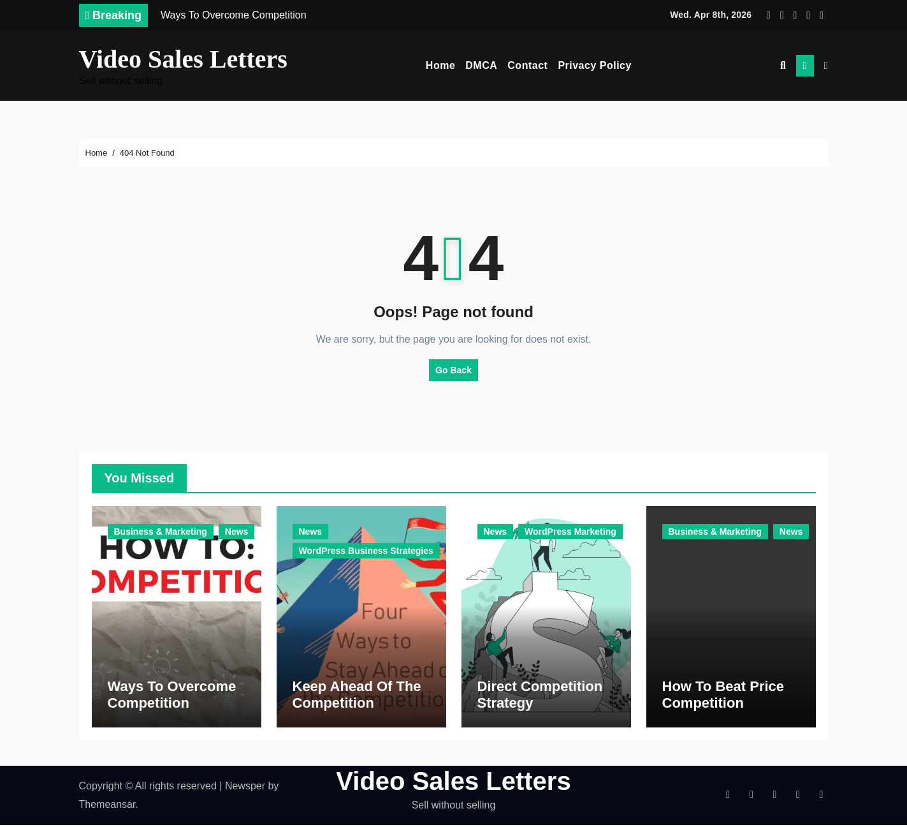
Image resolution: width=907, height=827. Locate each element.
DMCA (481, 65)
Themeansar (107, 805)
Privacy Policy (595, 65)
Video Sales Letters (183, 59)
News (237, 531)
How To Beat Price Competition (723, 696)
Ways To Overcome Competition (172, 696)
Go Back (453, 370)
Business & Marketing (160, 531)
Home (440, 65)
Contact (527, 65)
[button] (826, 65)
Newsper (245, 787)
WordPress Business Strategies (366, 551)
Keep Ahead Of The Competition (357, 696)
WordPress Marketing (570, 531)
